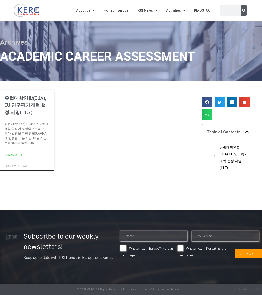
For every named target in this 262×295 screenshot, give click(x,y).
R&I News (147, 10)
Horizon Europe (116, 10)
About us (85, 10)
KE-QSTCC (202, 10)
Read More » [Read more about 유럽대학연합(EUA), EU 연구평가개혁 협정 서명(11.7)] (13, 154)
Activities (175, 10)
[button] (207, 102)
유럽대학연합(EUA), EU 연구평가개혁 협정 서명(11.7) (25, 105)
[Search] (244, 10)
